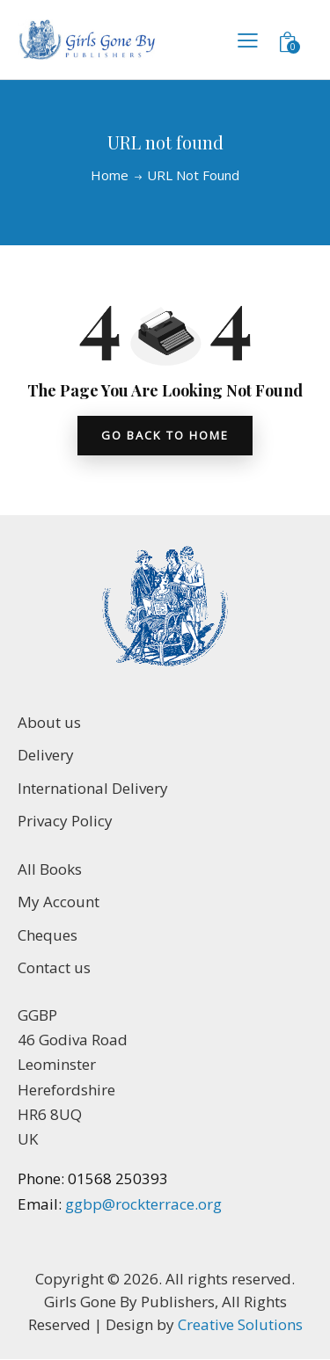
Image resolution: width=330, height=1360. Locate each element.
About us (49, 722)
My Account (58, 901)
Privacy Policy (65, 821)
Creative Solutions (240, 1324)
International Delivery (93, 788)
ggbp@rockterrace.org (142, 1204)
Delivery (46, 755)
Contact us (54, 967)
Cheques (47, 935)
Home (109, 175)
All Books (50, 869)
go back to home (165, 435)
